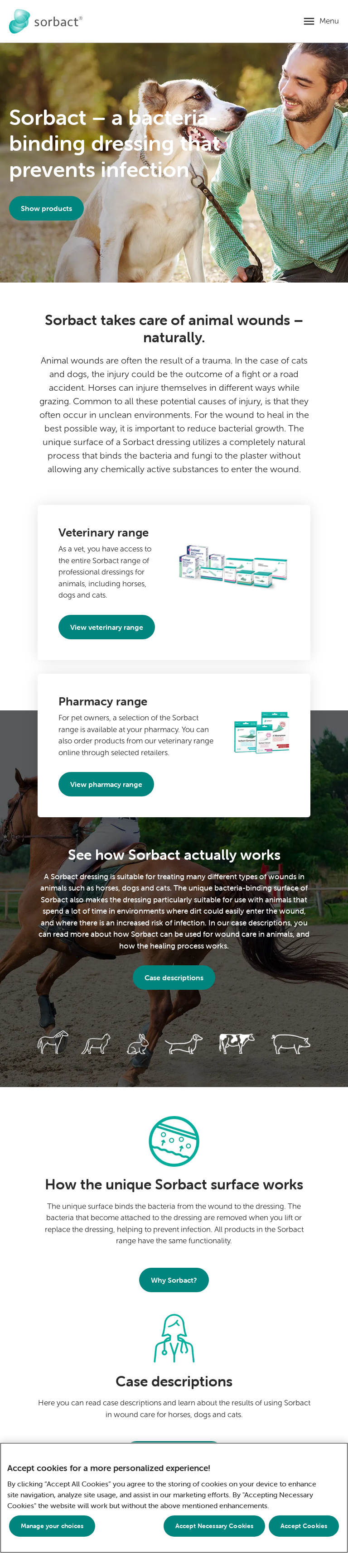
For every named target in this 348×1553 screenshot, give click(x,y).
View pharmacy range (106, 784)
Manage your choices (52, 1526)
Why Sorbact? (174, 1280)
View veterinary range (106, 627)
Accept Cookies (303, 1526)
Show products (46, 208)
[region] (174, 1498)
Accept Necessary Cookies (214, 1526)
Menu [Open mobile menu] (329, 21)
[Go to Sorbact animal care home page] (45, 21)
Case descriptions (174, 977)
